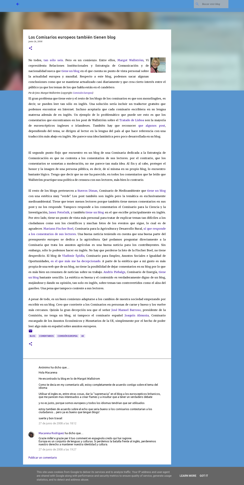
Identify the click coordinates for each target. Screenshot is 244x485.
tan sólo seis (53, 60)
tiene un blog (70, 71)
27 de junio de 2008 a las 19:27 (57, 449)
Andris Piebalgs (114, 272)
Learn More (188, 475)
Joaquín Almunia (137, 315)
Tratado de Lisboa (132, 120)
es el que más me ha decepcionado (75, 261)
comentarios (46, 336)
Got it (204, 475)
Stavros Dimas (87, 190)
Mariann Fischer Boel (58, 228)
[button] (30, 48)
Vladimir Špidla (73, 255)
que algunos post (151, 125)
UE (82, 336)
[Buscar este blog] (210, 4)
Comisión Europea (67, 336)
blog (32, 336)
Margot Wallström (130, 60)
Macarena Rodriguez (51, 433)
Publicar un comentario (42, 457)
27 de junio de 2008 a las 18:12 (57, 423)
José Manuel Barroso (126, 310)
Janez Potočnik (59, 212)
